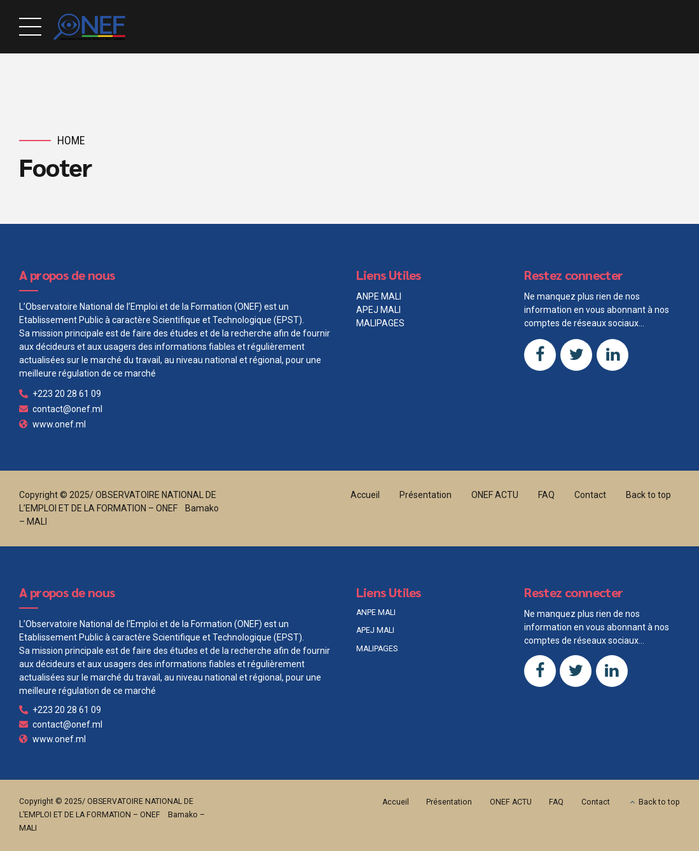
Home (71, 140)
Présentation (425, 495)
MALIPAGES (380, 323)
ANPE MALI (378, 296)
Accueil (365, 495)
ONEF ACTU (494, 495)
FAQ (546, 495)
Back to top (648, 495)
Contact (590, 495)
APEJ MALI (378, 310)
